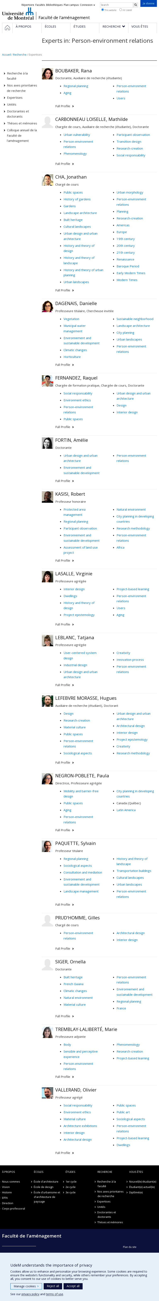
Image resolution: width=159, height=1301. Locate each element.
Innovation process (130, 659)
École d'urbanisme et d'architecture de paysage (47, 1196)
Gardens (70, 206)
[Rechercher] (135, 4)
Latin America (126, 810)
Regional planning (76, 86)
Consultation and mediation (83, 872)
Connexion (87, 5)
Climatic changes (75, 350)
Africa (120, 547)
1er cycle (71, 1181)
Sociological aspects (78, 753)
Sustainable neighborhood (135, 319)
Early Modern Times (131, 273)
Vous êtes (136, 1172)
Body (67, 1044)
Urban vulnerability (77, 135)
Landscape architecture (80, 213)
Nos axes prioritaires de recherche (22, 88)
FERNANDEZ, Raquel (76, 378)
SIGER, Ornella (70, 961)
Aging (67, 93)
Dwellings (70, 596)
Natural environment (131, 509)
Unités (11, 104)
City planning (125, 332)
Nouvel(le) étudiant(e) (142, 1181)
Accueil (6, 54)
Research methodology (133, 528)
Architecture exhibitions (80, 1126)
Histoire (7, 1192)
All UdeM (125, 10)
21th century (126, 252)
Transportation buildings (134, 871)
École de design (44, 1187)
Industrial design (75, 665)
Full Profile (62, 106)
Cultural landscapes (77, 226)
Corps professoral (13, 1208)
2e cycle (71, 1187)
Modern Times (127, 280)
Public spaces (73, 192)
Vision (6, 1187)
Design (121, 405)
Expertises (15, 97)
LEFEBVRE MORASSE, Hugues (86, 698)
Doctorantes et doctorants (18, 114)
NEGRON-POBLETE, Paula (82, 775)
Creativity (123, 653)
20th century (126, 245)
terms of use (54, 1294)
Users (121, 98)
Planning (122, 211)
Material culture (75, 727)
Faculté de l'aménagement (64, 18)
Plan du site (129, 1247)
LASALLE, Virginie (73, 573)
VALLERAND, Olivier (75, 1090)
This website (108, 10)
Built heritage (73, 220)
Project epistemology (79, 615)
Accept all (73, 1286)
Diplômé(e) (136, 1192)
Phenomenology (75, 153)
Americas (123, 225)
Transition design (129, 141)
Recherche (19, 54)
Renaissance (125, 259)
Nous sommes (11, 1181)
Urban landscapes (76, 282)
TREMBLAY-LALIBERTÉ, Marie (86, 1029)
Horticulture (72, 357)
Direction (7, 1203)
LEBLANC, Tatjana (74, 637)
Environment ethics (77, 400)
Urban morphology (130, 192)
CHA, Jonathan (71, 177)
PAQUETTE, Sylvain (75, 843)
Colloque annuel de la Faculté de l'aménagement (22, 135)
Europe (122, 232)
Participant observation (133, 135)
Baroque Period (128, 266)
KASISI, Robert (70, 494)
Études (70, 1172)
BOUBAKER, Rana (73, 70)
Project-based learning (133, 589)
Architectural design (131, 726)
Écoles (38, 1172)
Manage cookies (26, 1286)
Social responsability (131, 155)
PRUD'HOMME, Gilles (77, 917)
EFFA (5, 1198)
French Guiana (73, 984)
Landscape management (81, 891)
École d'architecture (46, 1181)
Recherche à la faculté (17, 76)
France (121, 1008)
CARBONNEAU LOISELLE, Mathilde (91, 119)
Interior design (127, 412)
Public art (123, 1112)
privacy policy (30, 1294)
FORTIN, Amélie (71, 440)
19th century (126, 239)
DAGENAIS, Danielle (76, 303)
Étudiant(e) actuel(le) (142, 1187)
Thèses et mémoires (22, 123)
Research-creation (130, 148)
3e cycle (71, 1192)
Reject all (53, 1286)
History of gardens (77, 199)
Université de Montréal (18, 13)
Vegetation (71, 319)
